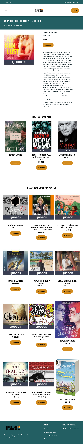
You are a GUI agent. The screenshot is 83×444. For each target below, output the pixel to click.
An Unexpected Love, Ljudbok (15, 334)
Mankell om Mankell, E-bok (67, 155)
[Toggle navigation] (6, 10)
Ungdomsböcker (51, 432)
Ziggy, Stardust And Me (67, 341)
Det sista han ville (15, 155)
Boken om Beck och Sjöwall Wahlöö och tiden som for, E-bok (41, 157)
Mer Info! (48, 45)
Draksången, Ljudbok (15, 281)
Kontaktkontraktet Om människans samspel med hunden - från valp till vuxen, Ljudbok (41, 227)
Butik (75, 10)
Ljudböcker (53, 32)
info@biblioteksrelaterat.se (71, 2)
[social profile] (10, 2)
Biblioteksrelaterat (51, 435)
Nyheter (48, 439)
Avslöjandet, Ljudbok (15, 225)
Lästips (48, 429)
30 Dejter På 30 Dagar (67, 399)
